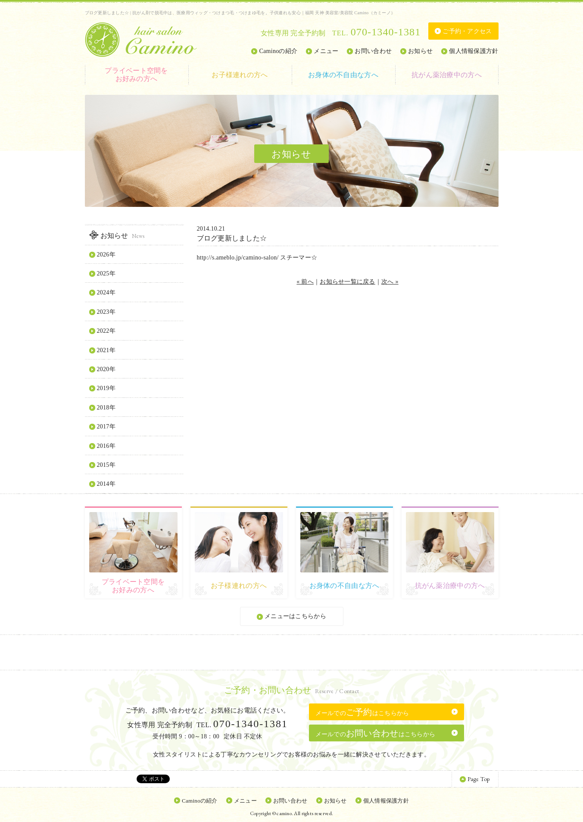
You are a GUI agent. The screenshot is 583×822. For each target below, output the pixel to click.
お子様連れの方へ (240, 74)
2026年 (106, 254)
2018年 (106, 407)
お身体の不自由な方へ (343, 74)
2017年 (106, 426)
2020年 (106, 369)
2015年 (106, 465)
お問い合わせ (373, 51)
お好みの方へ (136, 74)
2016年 (106, 446)
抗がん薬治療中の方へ (447, 74)
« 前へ (305, 281)
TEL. (376, 33)
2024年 (106, 292)
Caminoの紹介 (278, 51)
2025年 (106, 273)
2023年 (106, 312)
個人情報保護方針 (473, 51)
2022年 (106, 331)
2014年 (106, 484)
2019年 (106, 388)
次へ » (390, 281)
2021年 (106, 350)
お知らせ (420, 51)
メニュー (326, 51)
